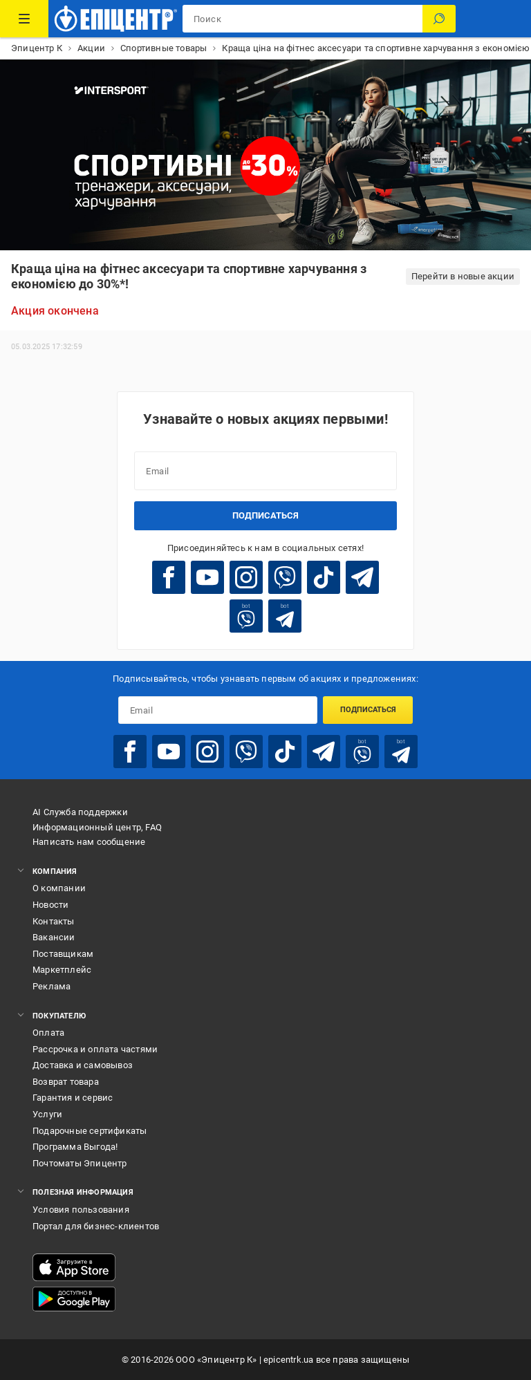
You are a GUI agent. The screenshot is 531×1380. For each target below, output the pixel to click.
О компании (59, 888)
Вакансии (53, 937)
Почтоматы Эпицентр (79, 1163)
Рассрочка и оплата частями (95, 1049)
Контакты (53, 921)
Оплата (48, 1032)
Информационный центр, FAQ (97, 827)
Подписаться (265, 515)
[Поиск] (439, 18)
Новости (50, 904)
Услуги (47, 1114)
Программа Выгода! (75, 1146)
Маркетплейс (61, 969)
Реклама (51, 986)
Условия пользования (80, 1209)
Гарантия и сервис (72, 1097)
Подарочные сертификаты (89, 1131)
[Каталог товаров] (24, 18)
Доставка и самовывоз (82, 1065)
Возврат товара (65, 1081)
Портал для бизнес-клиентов (95, 1226)
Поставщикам (62, 954)
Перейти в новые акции (462, 276)
